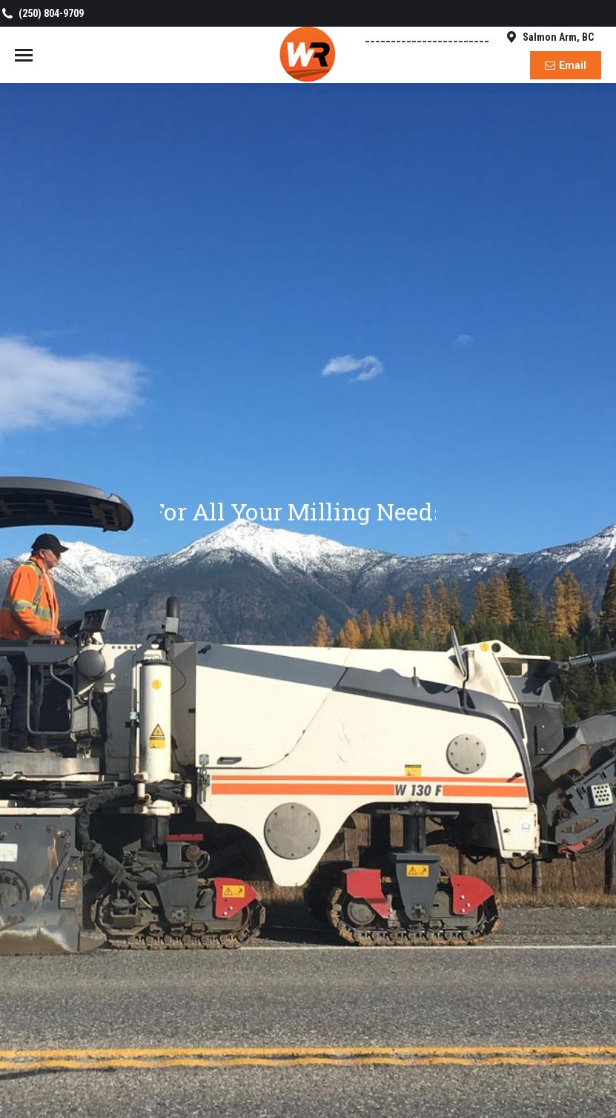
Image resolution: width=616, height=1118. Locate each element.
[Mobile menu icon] (24, 55)
